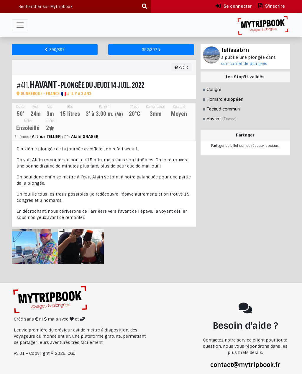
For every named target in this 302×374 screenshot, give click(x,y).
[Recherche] (145, 7)
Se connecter (234, 6)
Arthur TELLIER (46, 136)
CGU (72, 353)
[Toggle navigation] (20, 25)
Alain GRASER (85, 136)
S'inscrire (271, 6)
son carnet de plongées (244, 63)
